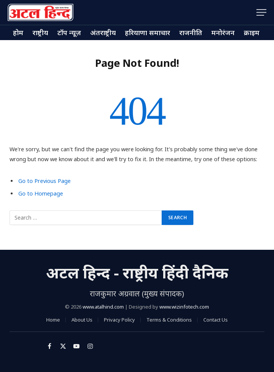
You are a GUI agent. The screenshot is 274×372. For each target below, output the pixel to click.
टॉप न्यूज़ (69, 32)
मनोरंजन (223, 32)
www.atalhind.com (103, 306)
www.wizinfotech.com (184, 306)
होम (18, 32)
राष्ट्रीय (40, 32)
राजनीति (190, 32)
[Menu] (261, 12)
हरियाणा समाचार (147, 32)
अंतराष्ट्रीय (103, 32)
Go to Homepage (40, 193)
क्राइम (251, 32)
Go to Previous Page (44, 180)
